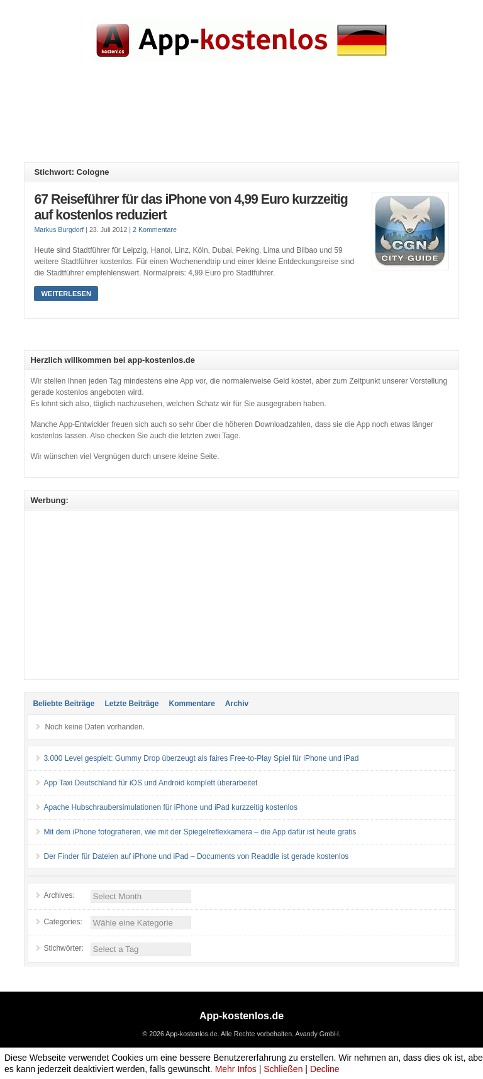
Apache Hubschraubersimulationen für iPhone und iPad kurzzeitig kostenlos (170, 807)
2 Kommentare (155, 229)
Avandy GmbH (316, 1034)
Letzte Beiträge (131, 703)
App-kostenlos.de (241, 1015)
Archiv (236, 703)
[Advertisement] (253, 121)
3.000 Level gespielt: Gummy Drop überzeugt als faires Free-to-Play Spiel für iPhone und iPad (200, 758)
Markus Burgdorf (59, 229)
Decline (325, 1069)
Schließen (283, 1069)
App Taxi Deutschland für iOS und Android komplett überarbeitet (150, 782)
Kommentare (191, 703)
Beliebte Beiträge (63, 703)
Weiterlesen (66, 293)
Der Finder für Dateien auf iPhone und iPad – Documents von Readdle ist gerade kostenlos (195, 856)
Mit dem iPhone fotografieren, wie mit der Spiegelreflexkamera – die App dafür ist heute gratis (199, 831)
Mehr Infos (236, 1069)
